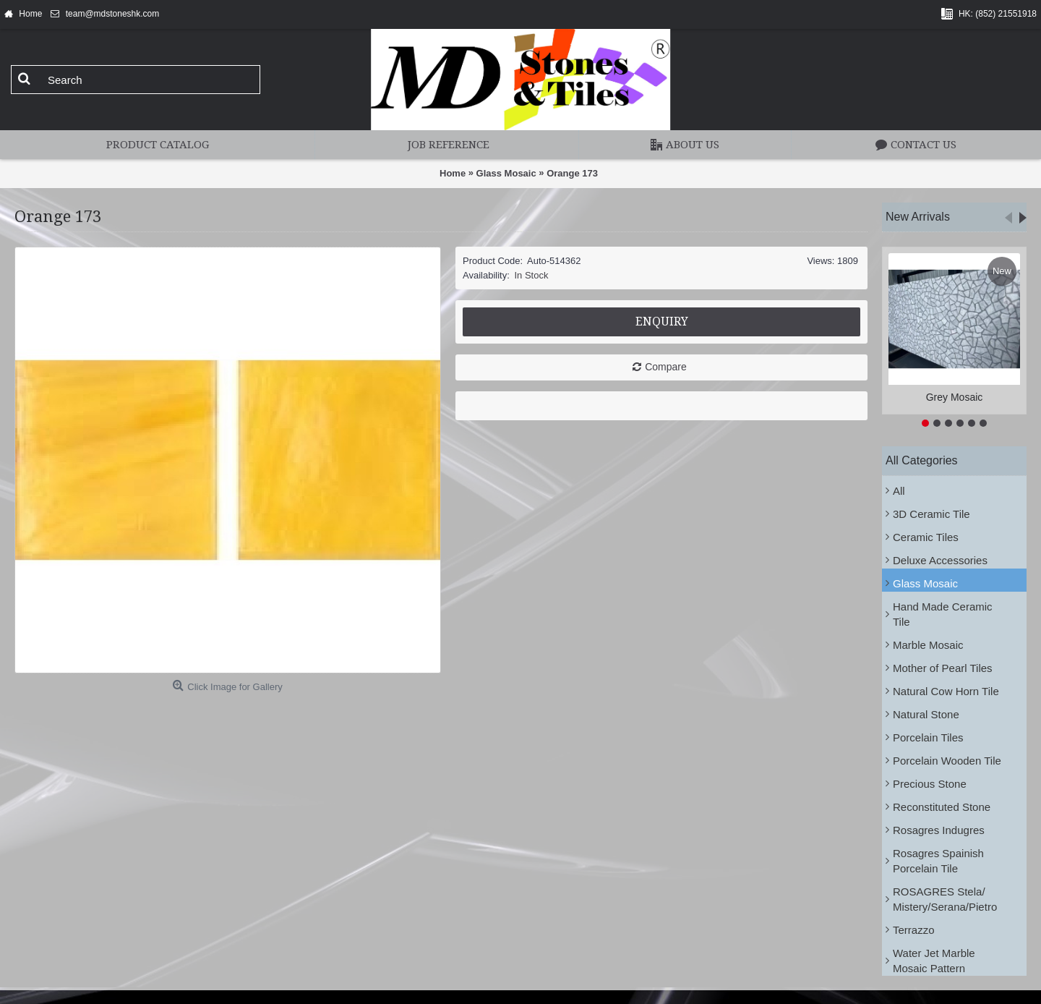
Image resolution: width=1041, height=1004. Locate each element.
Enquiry (661, 321)
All (899, 491)
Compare (666, 367)
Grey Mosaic (954, 397)
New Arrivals (918, 216)
